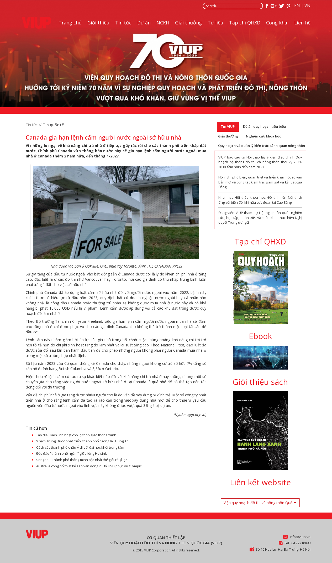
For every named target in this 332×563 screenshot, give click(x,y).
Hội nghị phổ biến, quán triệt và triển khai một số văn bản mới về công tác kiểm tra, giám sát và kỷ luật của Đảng (260, 182)
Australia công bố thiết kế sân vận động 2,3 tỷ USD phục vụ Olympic (88, 466)
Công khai (277, 22)
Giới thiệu (98, 22)
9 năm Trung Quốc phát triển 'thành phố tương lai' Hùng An (82, 441)
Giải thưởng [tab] (228, 136)
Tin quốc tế (53, 124)
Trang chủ (70, 22)
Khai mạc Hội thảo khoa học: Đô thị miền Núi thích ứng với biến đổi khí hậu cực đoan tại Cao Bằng (260, 200)
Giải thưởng (188, 22)
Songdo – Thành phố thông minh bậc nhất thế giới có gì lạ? (81, 459)
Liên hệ (302, 22)
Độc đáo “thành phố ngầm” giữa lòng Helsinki (72, 453)
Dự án (144, 22)
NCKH (162, 22)
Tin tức (123, 22)
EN (297, 5)
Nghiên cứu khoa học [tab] (263, 136)
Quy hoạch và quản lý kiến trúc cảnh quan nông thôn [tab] (261, 145)
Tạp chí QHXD (244, 22)
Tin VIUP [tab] (228, 126)
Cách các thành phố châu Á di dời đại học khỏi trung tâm (80, 447)
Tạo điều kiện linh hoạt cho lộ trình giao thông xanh (76, 435)
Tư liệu (215, 22)
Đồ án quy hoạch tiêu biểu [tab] (264, 126)
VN (307, 5)
